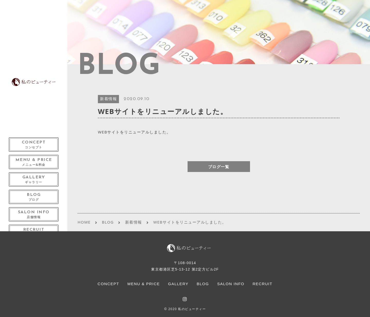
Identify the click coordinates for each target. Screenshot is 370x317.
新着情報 (108, 99)
